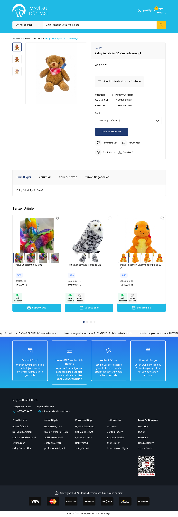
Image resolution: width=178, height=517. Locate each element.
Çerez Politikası (83, 438)
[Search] (104, 25)
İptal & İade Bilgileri (54, 449)
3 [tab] (91, 323)
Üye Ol (141, 433)
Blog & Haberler (115, 438)
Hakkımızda (81, 444)
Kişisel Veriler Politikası (56, 433)
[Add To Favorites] (107, 143)
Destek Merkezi (52, 444)
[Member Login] (143, 10)
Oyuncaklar (18, 444)
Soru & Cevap (68, 177)
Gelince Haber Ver (112, 131)
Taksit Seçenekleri (97, 177)
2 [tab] (87, 323)
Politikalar (112, 427)
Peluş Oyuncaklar (124, 95)
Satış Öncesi (82, 449)
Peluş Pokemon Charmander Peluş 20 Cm (140, 267)
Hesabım (143, 438)
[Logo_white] (29, 10)
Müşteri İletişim (115, 433)
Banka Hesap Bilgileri (118, 449)
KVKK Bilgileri (113, 444)
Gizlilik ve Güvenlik (54, 438)
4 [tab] (94, 323)
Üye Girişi (143, 427)
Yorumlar (45, 177)
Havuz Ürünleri (20, 427)
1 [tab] (84, 323)
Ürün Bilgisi (24, 177)
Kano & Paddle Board (24, 438)
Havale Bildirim (146, 444)
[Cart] (159, 10)
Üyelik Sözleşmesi (84, 427)
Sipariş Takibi (145, 449)
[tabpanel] (36, 266)
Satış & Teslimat (84, 433)
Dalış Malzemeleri (22, 433)
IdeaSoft (71, 514)
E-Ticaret (81, 514)
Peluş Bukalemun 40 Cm (29, 265)
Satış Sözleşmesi (53, 427)
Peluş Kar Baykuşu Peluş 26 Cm (85, 265)
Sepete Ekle (36, 308)
